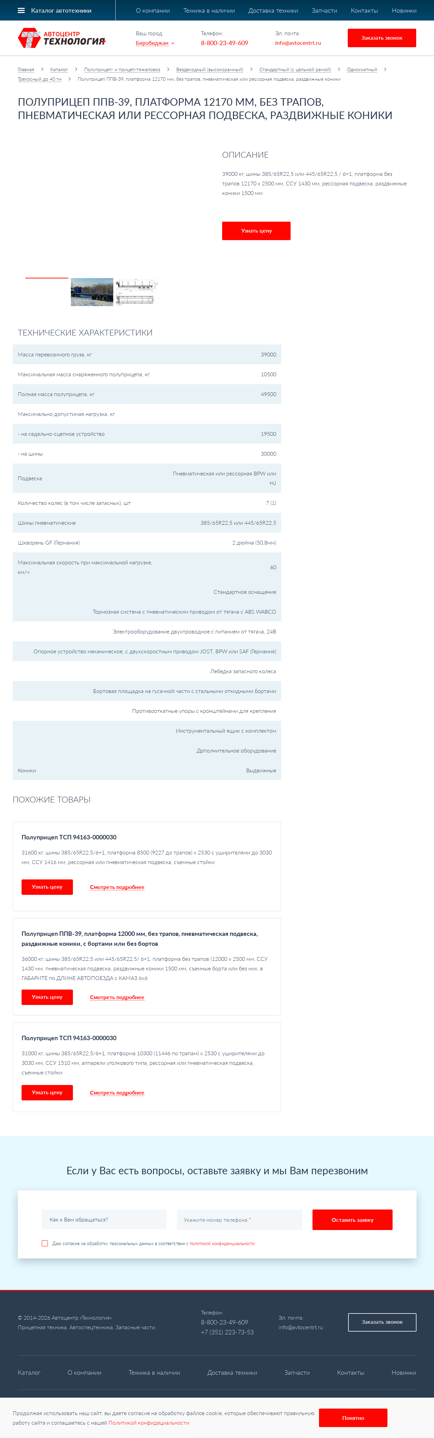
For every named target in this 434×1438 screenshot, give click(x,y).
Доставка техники (273, 10)
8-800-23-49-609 (224, 43)
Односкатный (362, 69)
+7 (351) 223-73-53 (227, 1332)
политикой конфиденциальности (222, 1243)
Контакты (364, 10)
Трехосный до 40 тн (40, 79)
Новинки (404, 10)
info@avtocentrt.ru (298, 42)
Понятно (353, 1417)
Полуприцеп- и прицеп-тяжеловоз (122, 69)
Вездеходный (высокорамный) (209, 69)
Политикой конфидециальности (148, 1422)
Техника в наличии (209, 10)
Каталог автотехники (61, 10)
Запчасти (324, 10)
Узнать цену (256, 230)
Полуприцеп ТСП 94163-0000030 (69, 837)
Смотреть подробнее (117, 887)
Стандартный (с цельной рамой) (295, 69)
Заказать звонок (382, 37)
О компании (153, 10)
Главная (26, 69)
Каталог (59, 69)
